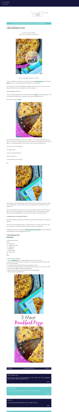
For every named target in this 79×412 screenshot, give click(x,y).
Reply (48, 382)
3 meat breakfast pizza (29, 368)
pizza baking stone (14, 260)
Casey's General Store (39, 81)
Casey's (8, 83)
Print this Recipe (10, 237)
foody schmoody (11, 375)
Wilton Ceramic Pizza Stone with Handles (33, 229)
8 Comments (9, 368)
